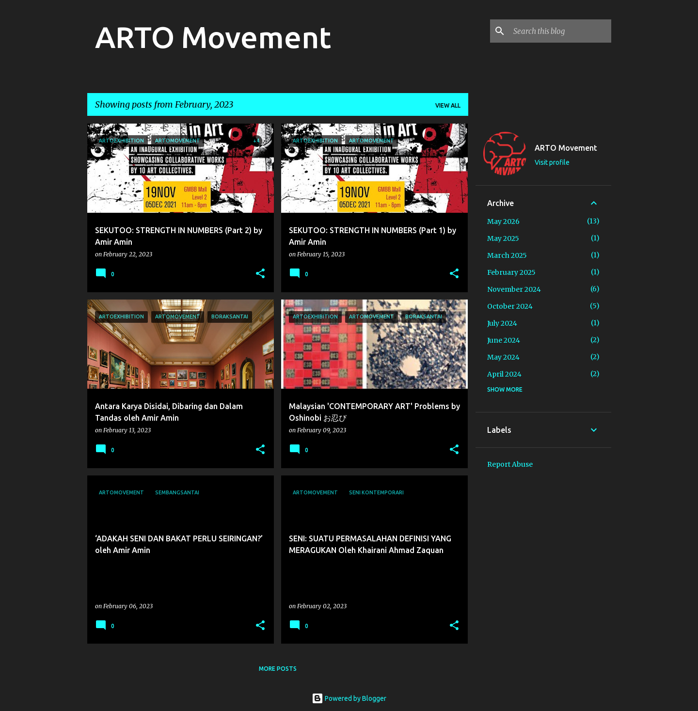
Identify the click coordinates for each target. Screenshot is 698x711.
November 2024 (514, 289)
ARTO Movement (213, 37)
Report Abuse (510, 464)
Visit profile (552, 162)
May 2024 (503, 357)
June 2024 (503, 340)
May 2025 (503, 238)
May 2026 (503, 221)
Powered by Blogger (349, 698)
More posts (278, 668)
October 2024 (510, 306)
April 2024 (504, 374)
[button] (260, 274)
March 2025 (507, 255)
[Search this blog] (560, 31)
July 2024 (502, 323)
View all (447, 105)
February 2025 (511, 272)
